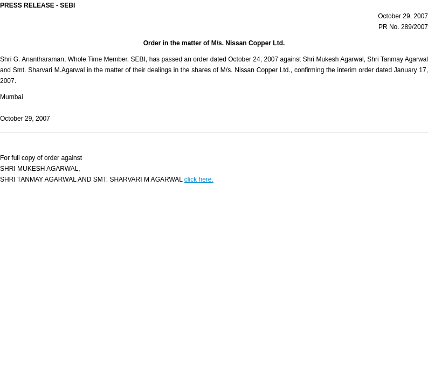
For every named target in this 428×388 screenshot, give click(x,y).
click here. (198, 179)
